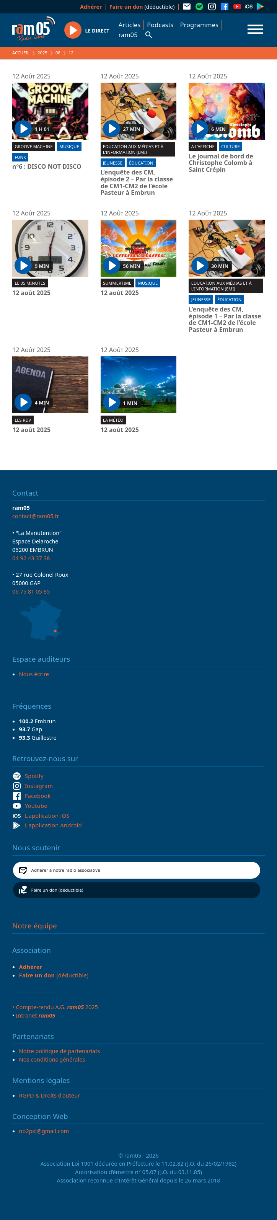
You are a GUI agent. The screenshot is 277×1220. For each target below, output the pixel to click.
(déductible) (142, 6)
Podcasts (160, 25)
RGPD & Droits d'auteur (49, 1095)
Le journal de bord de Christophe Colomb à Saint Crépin (221, 163)
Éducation (141, 163)
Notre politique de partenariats (59, 1051)
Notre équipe (34, 926)
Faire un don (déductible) (57, 890)
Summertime (117, 283)
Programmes (199, 25)
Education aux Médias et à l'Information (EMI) (133, 149)
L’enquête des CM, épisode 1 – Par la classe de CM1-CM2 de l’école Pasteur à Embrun (225, 319)
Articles (130, 25)
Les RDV (23, 420)
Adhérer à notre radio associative (65, 870)
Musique (69, 146)
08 (57, 52)
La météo (113, 420)
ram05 (128, 35)
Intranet (35, 1015)
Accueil (20, 52)
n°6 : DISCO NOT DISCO (46, 166)
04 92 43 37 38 (31, 558)
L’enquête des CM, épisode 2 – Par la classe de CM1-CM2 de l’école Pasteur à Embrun (137, 182)
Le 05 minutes (30, 283)
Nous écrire (34, 674)
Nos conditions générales (52, 1059)
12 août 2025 (31, 293)
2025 (42, 52)
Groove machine (33, 146)
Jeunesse (112, 163)
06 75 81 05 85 (31, 591)
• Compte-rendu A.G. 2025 (55, 1007)
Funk (20, 157)
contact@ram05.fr (35, 516)
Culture (230, 146)
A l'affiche (203, 146)
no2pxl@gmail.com (44, 1131)
